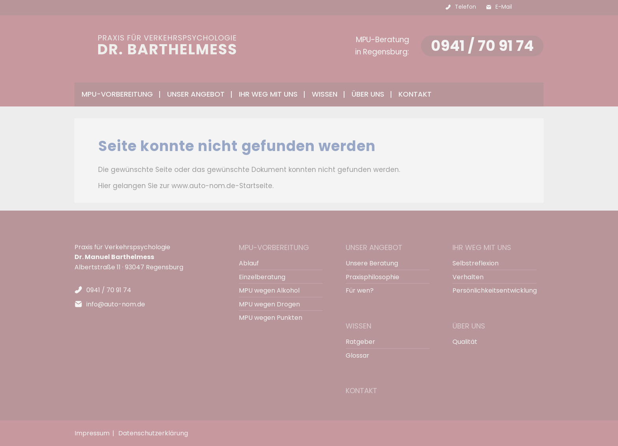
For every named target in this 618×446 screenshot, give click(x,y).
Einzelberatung (262, 277)
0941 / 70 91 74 (482, 45)
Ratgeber (360, 341)
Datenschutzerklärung (153, 433)
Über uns (468, 326)
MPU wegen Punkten (270, 317)
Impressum (92, 433)
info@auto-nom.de (115, 304)
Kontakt (415, 94)
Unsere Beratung (372, 263)
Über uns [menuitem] (368, 94)
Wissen (358, 326)
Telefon (465, 7)
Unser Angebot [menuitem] (196, 94)
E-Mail (503, 7)
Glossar (357, 355)
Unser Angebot (374, 247)
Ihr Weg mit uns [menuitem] (268, 94)
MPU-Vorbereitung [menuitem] (117, 94)
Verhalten (468, 277)
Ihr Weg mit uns (481, 247)
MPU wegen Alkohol (269, 290)
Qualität (464, 341)
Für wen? (360, 290)
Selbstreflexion (475, 263)
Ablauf (249, 263)
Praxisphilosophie (372, 277)
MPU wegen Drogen (269, 304)
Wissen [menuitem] (324, 94)
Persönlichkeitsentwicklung (490, 290)
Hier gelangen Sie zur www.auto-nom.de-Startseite (185, 185)
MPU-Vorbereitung (274, 247)
